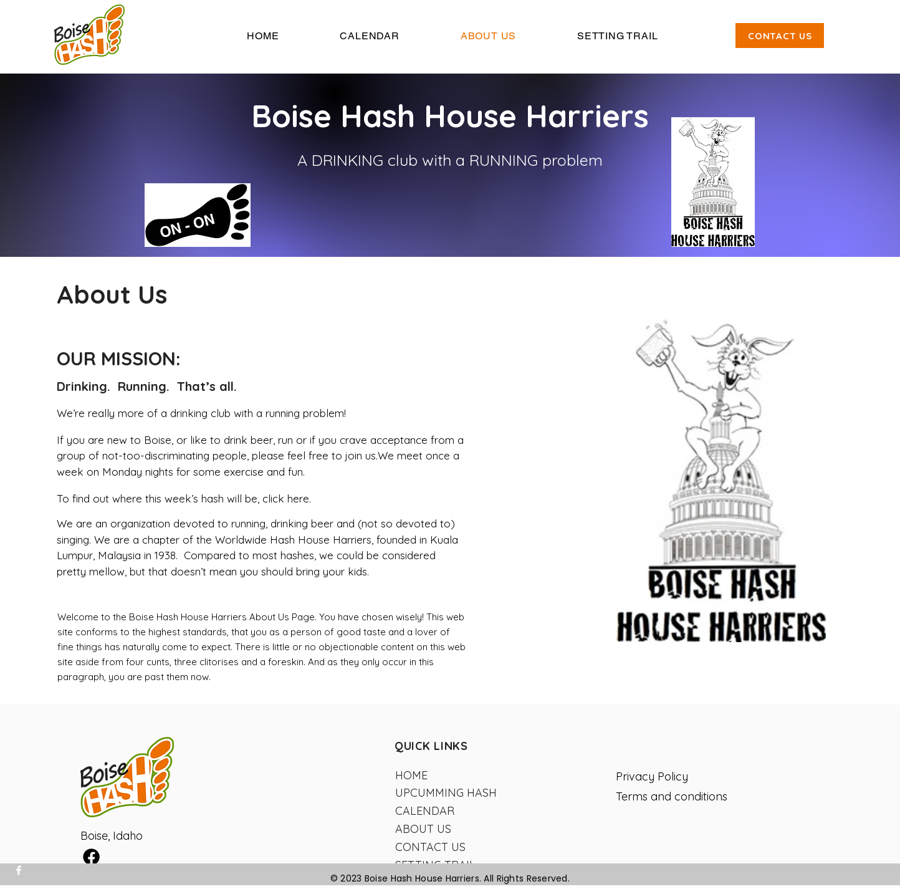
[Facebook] (18, 870)
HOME (411, 775)
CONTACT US (430, 847)
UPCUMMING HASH (446, 793)
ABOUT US (423, 829)
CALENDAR (424, 811)
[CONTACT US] (779, 35)
